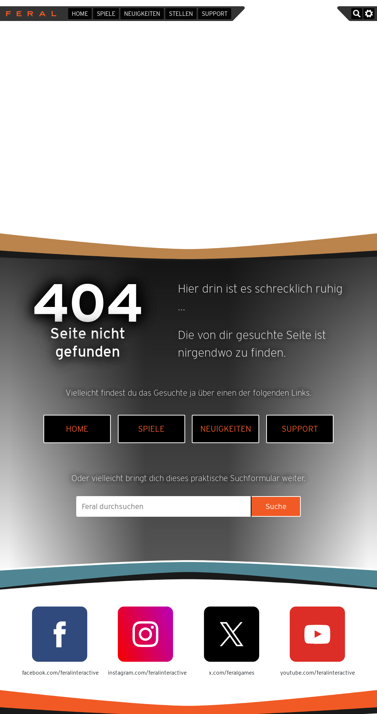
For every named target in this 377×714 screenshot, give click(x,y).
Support (215, 13)
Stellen (181, 13)
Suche (275, 506)
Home (80, 13)
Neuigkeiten (142, 13)
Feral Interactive (29, 13)
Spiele (106, 13)
